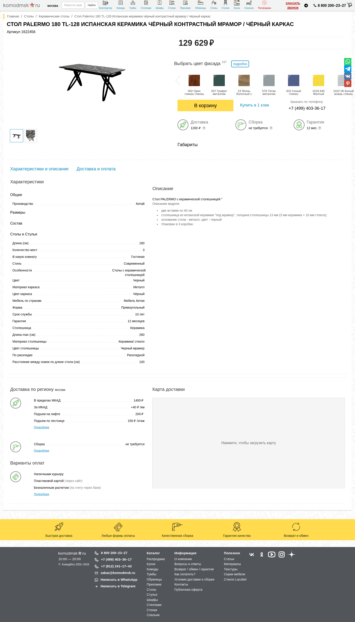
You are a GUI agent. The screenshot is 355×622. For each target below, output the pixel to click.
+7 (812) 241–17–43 (116, 566)
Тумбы (132, 4)
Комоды (121, 4)
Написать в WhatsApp (119, 579)
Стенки (172, 4)
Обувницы (200, 4)
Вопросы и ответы (187, 564)
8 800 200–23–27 (114, 553)
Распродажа (264, 4)
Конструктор (105, 4)
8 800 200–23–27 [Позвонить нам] (329, 6)
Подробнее (41, 427)
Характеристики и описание (39, 168)
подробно (240, 64)
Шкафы (160, 4)
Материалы (232, 564)
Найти (92, 5)
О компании (183, 559)
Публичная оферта (188, 589)
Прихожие (185, 4)
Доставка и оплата (96, 168)
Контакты (181, 584)
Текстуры (230, 569)
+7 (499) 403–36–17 (116, 559)
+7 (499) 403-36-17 (307, 108)
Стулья (225, 4)
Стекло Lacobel (235, 579)
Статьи (229, 559)
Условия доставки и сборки (194, 579)
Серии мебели (234, 574)
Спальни (249, 4)
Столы (213, 4)
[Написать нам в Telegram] (306, 6)
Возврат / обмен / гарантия (194, 569)
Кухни (237, 4)
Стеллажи (146, 4)
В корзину (205, 105)
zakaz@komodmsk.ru (118, 573)
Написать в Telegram (118, 586)
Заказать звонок (293, 6)
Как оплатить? (184, 574)
